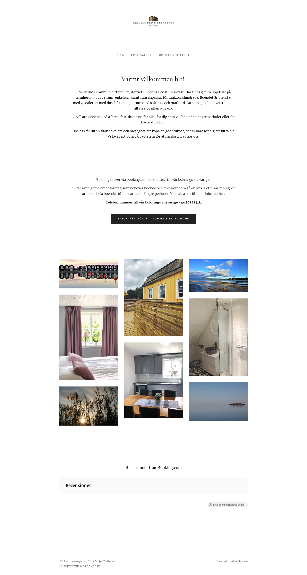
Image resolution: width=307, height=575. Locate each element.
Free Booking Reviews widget (227, 504)
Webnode (241, 561)
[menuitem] (117, 55)
